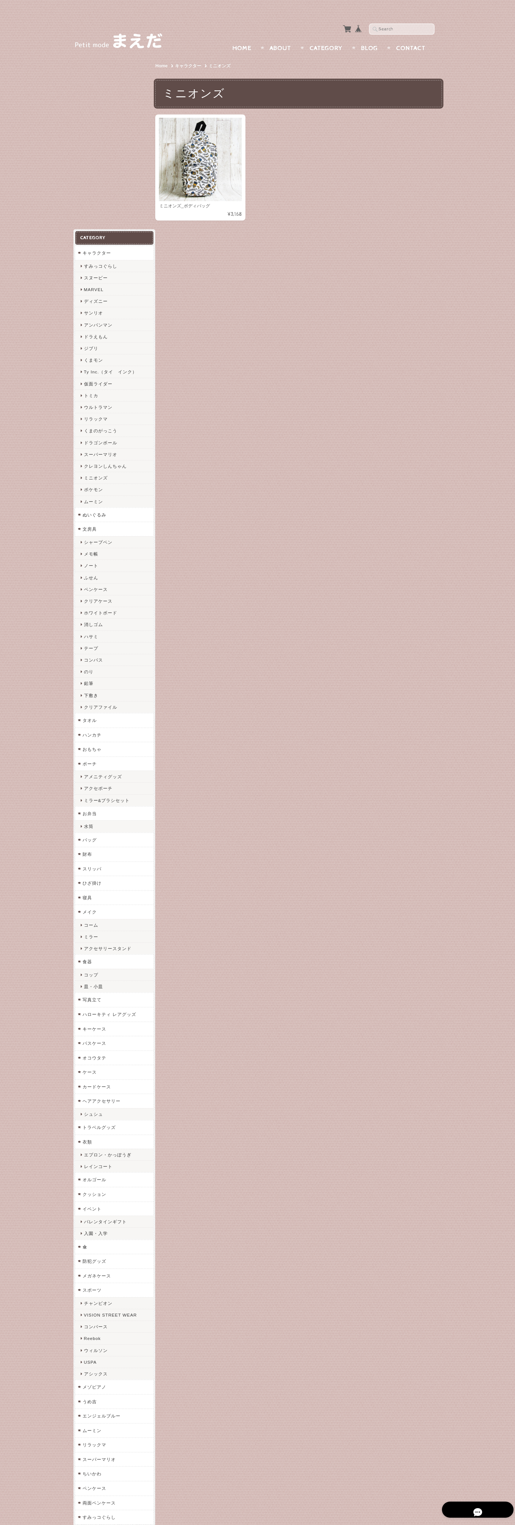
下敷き (91, 514)
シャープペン (98, 361)
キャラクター (189, 51)
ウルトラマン (98, 226)
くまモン (93, 179)
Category (326, 34)
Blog (369, 34)
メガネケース (96, 1094)
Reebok (92, 1157)
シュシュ (93, 932)
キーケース (94, 847)
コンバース (95, 1145)
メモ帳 (91, 372)
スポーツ (91, 1109)
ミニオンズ (95, 296)
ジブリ (91, 167)
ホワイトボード (100, 431)
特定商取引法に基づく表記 (110, 1420)
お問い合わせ (97, 1391)
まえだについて (99, 1376)
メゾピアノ (94, 1206)
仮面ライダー (98, 202)
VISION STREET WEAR (110, 1133)
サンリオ (93, 131)
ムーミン (93, 320)
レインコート (98, 985)
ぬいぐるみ (94, 333)
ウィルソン (95, 1169)
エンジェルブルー (101, 1234)
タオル (89, 539)
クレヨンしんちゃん (105, 285)
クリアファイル (100, 525)
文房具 (89, 348)
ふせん (91, 396)
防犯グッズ (94, 1080)
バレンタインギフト (105, 1040)
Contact (411, 34)
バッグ (89, 658)
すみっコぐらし (100, 84)
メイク (89, 730)
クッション (94, 1013)
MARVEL (93, 108)
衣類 (87, 960)
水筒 (88, 645)
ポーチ (89, 582)
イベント (91, 1027)
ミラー (91, 755)
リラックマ (95, 238)
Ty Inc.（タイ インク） (110, 190)
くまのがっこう (100, 249)
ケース (89, 891)
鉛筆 (88, 502)
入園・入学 (95, 1052)
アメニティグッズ (103, 595)
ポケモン (93, 308)
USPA (90, 1180)
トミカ (91, 214)
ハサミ (91, 455)
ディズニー (95, 120)
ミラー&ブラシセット (107, 619)
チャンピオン (98, 1121)
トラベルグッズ (98, 946)
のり (88, 490)
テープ (91, 466)
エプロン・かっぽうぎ (107, 973)
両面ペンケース (98, 1321)
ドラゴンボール (100, 261)
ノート (91, 384)
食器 (87, 780)
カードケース (96, 905)
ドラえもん (95, 155)
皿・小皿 (93, 805)
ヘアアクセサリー (101, 920)
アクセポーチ (98, 607)
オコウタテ (94, 876)
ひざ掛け (91, 702)
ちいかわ (91, 1292)
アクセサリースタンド (107, 767)
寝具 (87, 716)
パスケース (94, 862)
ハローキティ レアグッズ (109, 833)
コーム (91, 744)
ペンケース (95, 408)
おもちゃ (91, 568)
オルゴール (94, 998)
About (280, 34)
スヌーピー (95, 96)
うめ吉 (89, 1220)
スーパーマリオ (100, 273)
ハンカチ (91, 553)
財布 (87, 673)
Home (241, 34)
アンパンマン (98, 143)
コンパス (93, 479)
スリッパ (91, 687)
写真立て (91, 818)
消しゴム (93, 443)
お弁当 (89, 632)
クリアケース (98, 420)
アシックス (95, 1192)
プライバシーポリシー (106, 1405)
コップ (91, 793)
